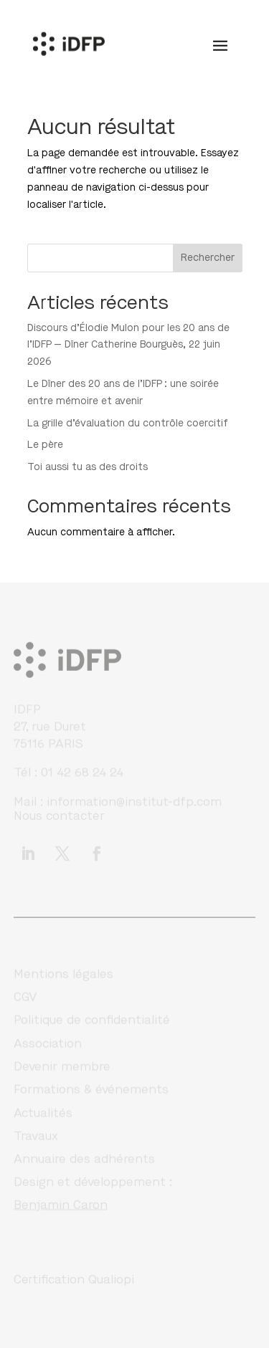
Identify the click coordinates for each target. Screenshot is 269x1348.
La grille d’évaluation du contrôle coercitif (127, 423)
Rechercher (208, 257)
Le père (45, 444)
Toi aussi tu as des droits (87, 467)
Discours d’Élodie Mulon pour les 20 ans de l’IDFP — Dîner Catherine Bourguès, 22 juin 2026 (128, 345)
